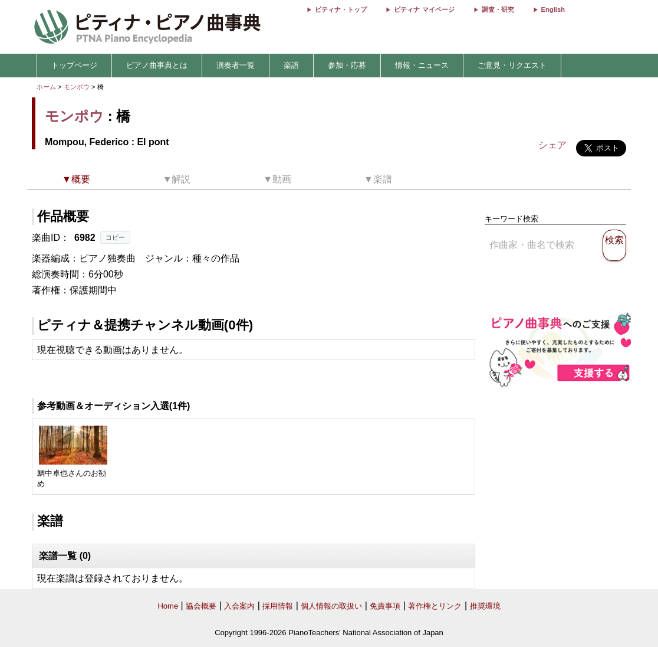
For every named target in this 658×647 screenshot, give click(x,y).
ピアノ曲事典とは (156, 65)
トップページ (74, 65)
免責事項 (385, 606)
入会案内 (239, 606)
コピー (115, 237)
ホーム (46, 86)
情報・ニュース (422, 65)
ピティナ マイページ (424, 9)
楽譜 (291, 65)
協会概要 (201, 606)
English (553, 9)
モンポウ (77, 86)
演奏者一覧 (235, 65)
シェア (552, 145)
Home (167, 606)
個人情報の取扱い (331, 606)
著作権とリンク (435, 606)
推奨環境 (485, 606)
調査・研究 (498, 9)
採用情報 (277, 606)
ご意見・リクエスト (512, 65)
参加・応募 (347, 65)
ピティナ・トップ (341, 9)
